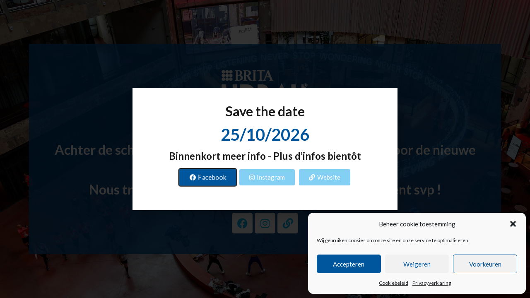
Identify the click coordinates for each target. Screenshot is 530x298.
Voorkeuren (485, 264)
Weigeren (417, 264)
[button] (513, 224)
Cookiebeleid (393, 283)
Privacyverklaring (431, 283)
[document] (265, 149)
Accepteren (348, 264)
